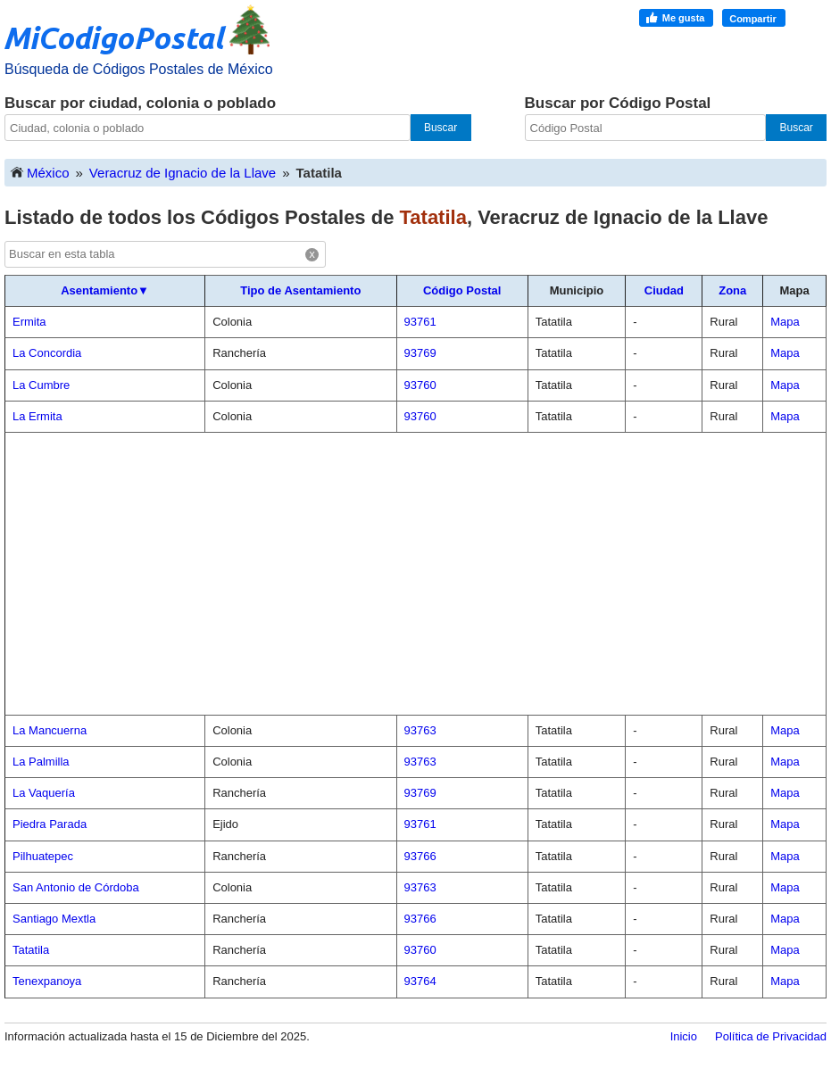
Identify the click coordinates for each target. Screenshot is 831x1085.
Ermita (29, 321)
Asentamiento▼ (105, 290)
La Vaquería (43, 792)
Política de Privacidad (771, 1036)
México (39, 171)
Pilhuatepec (42, 856)
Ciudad (664, 290)
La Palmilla (41, 761)
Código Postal (462, 290)
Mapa (785, 321)
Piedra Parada (49, 824)
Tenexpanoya (46, 981)
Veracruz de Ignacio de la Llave (182, 172)
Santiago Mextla (54, 918)
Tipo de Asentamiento (300, 290)
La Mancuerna (49, 730)
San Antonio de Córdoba (75, 887)
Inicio (683, 1036)
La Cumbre (41, 385)
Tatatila (30, 950)
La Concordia (46, 353)
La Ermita (37, 416)
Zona (732, 290)
